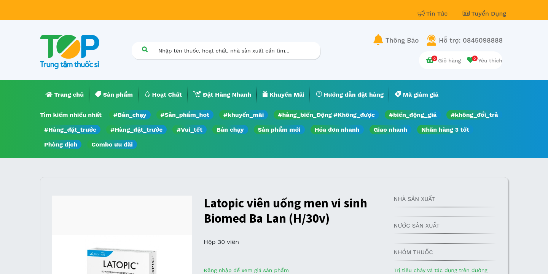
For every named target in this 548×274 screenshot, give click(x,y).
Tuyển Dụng (484, 13)
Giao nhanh (391, 129)
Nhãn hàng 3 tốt (445, 129)
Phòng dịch (60, 144)
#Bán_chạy (130, 114)
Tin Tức (434, 13)
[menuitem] (64, 95)
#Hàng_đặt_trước (70, 129)
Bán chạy (230, 129)
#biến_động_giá (412, 114)
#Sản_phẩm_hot (185, 114)
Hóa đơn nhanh (337, 129)
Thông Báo (402, 40)
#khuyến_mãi (243, 114)
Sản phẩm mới (279, 129)
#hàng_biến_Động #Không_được (326, 114)
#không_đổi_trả (474, 114)
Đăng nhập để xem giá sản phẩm (246, 270)
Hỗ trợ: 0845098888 (471, 40)
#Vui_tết (189, 129)
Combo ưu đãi (112, 144)
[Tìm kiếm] (144, 49)
